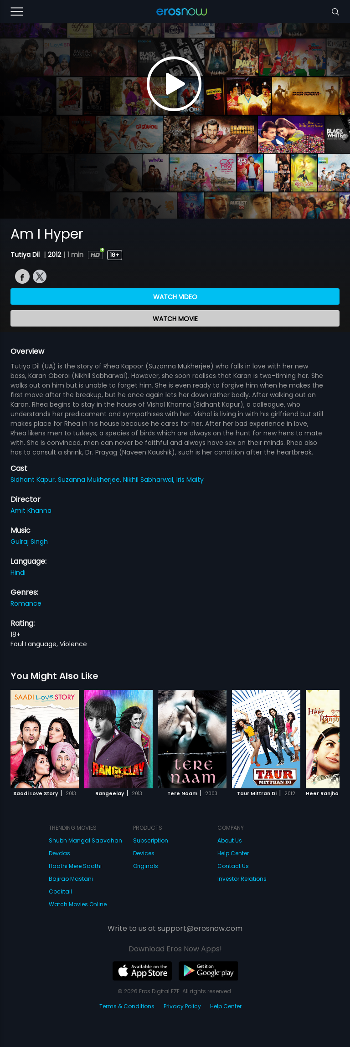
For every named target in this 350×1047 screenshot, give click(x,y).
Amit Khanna (30, 510)
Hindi (18, 572)
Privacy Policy (182, 1006)
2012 (54, 254)
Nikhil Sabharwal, (149, 479)
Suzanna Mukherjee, (90, 479)
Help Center (233, 853)
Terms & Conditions (126, 1006)
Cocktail (60, 891)
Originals (145, 866)
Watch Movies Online (78, 904)
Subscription (150, 840)
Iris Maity (190, 479)
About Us (229, 840)
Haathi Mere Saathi (75, 866)
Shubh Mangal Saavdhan (85, 840)
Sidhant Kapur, (34, 479)
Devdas (59, 853)
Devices (143, 853)
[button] (323, 738)
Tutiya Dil (25, 254)
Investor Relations (242, 879)
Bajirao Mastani (71, 879)
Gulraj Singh (29, 541)
